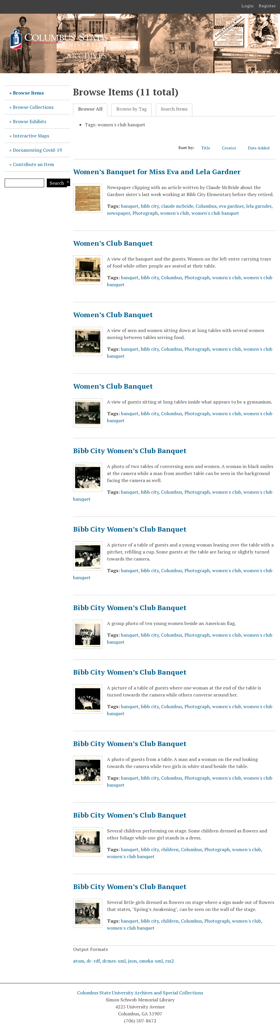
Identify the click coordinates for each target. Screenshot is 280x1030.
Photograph (145, 213)
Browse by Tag (131, 109)
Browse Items (28, 93)
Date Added (261, 147)
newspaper (118, 213)
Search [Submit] (57, 183)
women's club (174, 213)
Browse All (90, 109)
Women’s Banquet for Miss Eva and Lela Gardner (157, 171)
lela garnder (259, 206)
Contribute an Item (33, 164)
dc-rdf (93, 961)
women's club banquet (215, 213)
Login (247, 6)
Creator (232, 147)
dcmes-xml (114, 961)
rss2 (169, 961)
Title (208, 147)
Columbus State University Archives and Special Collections (140, 992)
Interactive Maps (31, 135)
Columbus (206, 206)
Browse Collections (33, 107)
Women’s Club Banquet (113, 243)
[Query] (24, 183)
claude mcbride (177, 206)
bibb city (150, 206)
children (170, 849)
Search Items (174, 109)
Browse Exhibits (29, 121)
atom (78, 961)
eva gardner (231, 206)
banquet (130, 206)
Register (267, 6)
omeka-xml (151, 961)
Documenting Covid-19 (37, 150)
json (132, 961)
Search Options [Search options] (67, 182)
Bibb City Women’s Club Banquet (129, 450)
